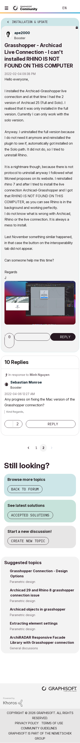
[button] (40, 303)
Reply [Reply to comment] (53, 424)
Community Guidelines (39, 728)
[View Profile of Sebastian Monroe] (26, 382)
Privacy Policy (27, 723)
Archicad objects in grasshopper (37, 609)
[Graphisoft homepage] (59, 689)
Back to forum (25, 489)
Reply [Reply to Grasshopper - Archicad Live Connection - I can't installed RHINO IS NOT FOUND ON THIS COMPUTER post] (65, 337)
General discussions (24, 648)
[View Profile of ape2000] (22, 33)
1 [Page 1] (36, 448)
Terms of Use (52, 723)
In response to (29, 375)
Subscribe (32, 337)
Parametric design (22, 581)
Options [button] (73, 20)
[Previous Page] (29, 448)
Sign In (73, 8)
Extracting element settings (34, 623)
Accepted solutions (30, 515)
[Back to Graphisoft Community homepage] (26, 8)
